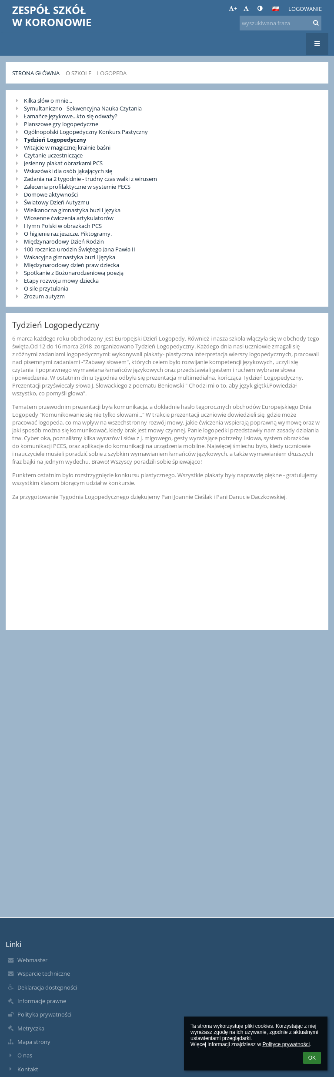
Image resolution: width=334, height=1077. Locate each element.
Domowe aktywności (51, 194)
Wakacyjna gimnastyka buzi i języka (69, 257)
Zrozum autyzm (44, 296)
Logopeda (112, 73)
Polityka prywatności (44, 1014)
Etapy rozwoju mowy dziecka (61, 280)
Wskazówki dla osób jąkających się (68, 171)
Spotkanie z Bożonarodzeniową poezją (74, 273)
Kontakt (27, 1069)
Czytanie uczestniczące (53, 155)
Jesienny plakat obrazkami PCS (63, 163)
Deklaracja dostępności (47, 987)
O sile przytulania (46, 288)
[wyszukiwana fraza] (280, 23)
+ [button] (233, 8)
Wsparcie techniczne (43, 973)
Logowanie (305, 9)
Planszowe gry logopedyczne (61, 124)
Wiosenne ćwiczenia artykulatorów (69, 218)
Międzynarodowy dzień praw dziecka (71, 265)
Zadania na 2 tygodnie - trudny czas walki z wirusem (90, 179)
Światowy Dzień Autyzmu (56, 202)
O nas (24, 1055)
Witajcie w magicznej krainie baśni (67, 147)
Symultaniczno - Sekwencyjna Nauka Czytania (83, 108)
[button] (275, 8)
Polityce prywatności (286, 1044)
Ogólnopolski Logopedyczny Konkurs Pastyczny (86, 132)
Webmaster (32, 960)
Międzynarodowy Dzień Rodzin (64, 241)
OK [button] (312, 1058)
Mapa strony (33, 1042)
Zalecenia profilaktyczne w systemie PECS (77, 187)
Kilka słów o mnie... (48, 100)
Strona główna (36, 73)
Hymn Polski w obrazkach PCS (63, 226)
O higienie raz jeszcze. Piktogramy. (68, 233)
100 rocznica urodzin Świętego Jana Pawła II (79, 249)
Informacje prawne (41, 1001)
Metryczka (30, 1028)
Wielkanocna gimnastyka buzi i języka (72, 210)
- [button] (247, 8)
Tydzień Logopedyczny (55, 140)
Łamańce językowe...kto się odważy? (70, 116)
